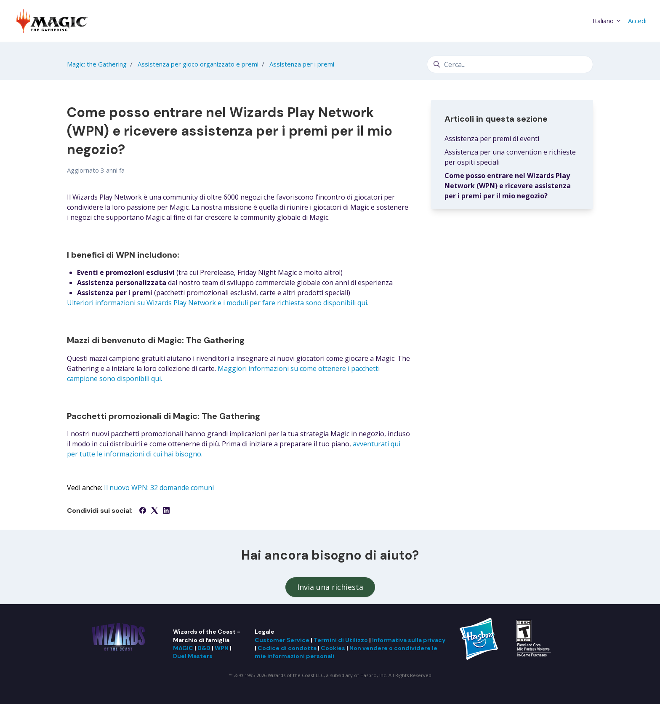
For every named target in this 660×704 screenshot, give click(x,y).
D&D (203, 648)
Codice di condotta (287, 648)
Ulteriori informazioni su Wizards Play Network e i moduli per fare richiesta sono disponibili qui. (217, 302)
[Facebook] (142, 511)
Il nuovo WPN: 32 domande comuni (159, 487)
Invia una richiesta (330, 587)
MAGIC (183, 648)
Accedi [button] (637, 20)
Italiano (607, 20)
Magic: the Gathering (97, 64)
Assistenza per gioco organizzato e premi (198, 64)
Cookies (333, 648)
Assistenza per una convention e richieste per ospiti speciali (510, 157)
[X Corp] (154, 511)
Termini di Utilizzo (341, 640)
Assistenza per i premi (301, 64)
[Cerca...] (510, 64)
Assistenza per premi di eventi (491, 138)
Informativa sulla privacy (408, 640)
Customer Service (282, 640)
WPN (222, 648)
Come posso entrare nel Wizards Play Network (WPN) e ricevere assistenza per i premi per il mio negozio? (507, 185)
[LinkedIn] (166, 511)
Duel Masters (193, 656)
